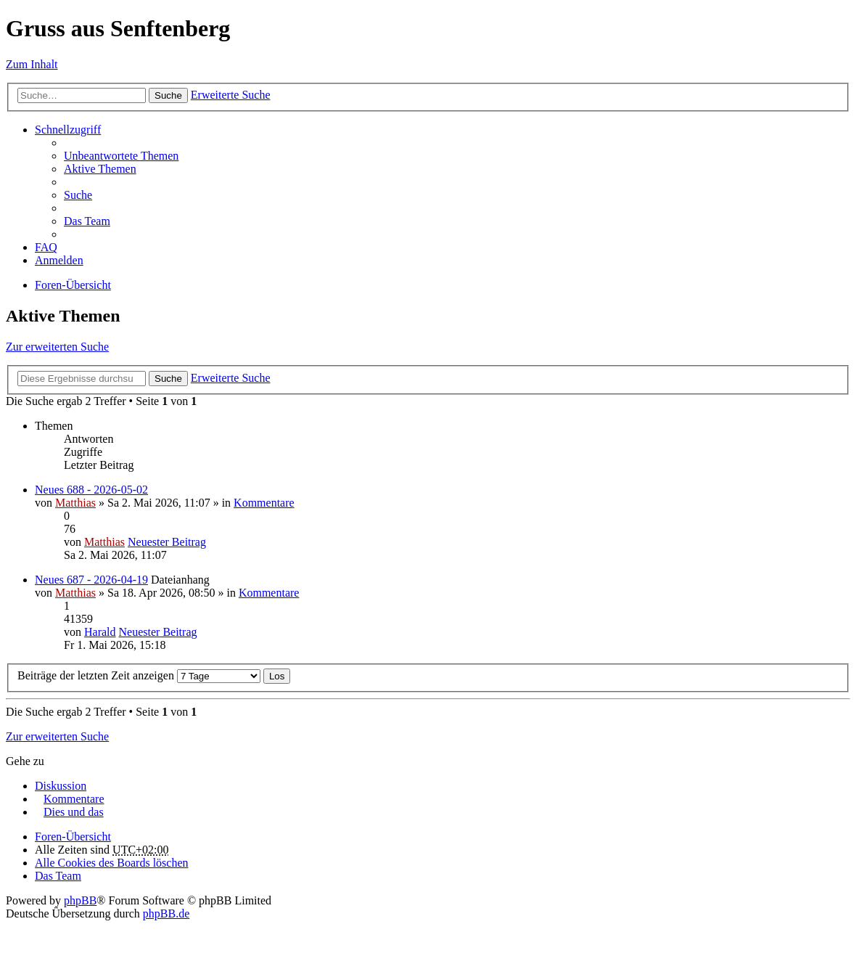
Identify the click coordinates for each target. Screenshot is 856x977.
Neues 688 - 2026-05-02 (91, 489)
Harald (100, 632)
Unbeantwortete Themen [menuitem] (121, 156)
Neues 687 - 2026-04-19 (91, 579)
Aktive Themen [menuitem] (100, 169)
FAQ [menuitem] (46, 247)
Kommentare (264, 502)
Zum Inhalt (32, 64)
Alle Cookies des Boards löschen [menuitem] (112, 863)
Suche (168, 95)
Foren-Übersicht (73, 285)
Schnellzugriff (68, 129)
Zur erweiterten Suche (57, 346)
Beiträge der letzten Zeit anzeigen (138, 675)
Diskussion (60, 786)
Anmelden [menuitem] (59, 260)
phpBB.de (166, 913)
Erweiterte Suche (231, 95)
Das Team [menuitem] (87, 221)
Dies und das (74, 812)
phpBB (80, 900)
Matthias (75, 502)
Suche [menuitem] (78, 195)
